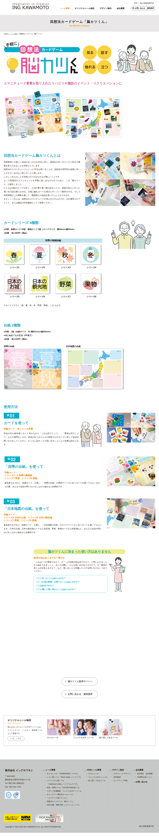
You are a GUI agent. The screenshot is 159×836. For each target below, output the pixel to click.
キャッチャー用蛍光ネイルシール (60, 798)
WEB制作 (117, 780)
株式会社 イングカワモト (20, 773)
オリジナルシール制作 (85, 8)
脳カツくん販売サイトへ (80, 681)
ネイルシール (93, 777)
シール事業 (65, 8)
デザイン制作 (106, 8)
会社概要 (121, 8)
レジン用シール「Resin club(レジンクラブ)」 (64, 780)
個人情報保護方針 (147, 3)
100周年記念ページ (144, 780)
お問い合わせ (141, 785)
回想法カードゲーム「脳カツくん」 (61, 805)
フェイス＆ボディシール (97, 780)
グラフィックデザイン (122, 777)
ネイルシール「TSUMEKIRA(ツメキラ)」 (63, 777)
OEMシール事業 (94, 773)
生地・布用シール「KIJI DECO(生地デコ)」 (64, 791)
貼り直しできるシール (97, 784)
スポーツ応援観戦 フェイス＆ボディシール (64, 794)
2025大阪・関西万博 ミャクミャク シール (63, 808)
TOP (136, 3)
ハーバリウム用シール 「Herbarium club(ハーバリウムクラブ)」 (63, 785)
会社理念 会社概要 (145, 777)
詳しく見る (18, 742)
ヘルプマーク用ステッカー (57, 801)
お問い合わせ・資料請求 (144, 8)
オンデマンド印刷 (120, 784)
